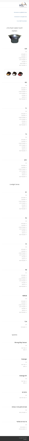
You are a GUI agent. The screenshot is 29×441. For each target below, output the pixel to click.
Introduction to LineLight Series (20, 16)
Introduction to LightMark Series (20, 12)
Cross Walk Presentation (22, 21)
